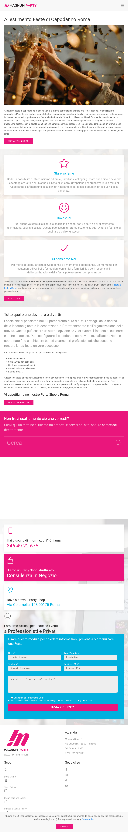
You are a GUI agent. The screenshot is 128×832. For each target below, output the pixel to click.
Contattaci (14, 298)
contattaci (109, 425)
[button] (122, 5)
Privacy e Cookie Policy (15, 808)
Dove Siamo (10, 776)
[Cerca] (64, 442)
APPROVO (64, 826)
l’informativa (28, 700)
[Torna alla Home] (20, 5)
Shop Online (10, 787)
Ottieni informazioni (18, 402)
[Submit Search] (118, 442)
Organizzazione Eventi (15, 798)
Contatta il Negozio (18, 141)
